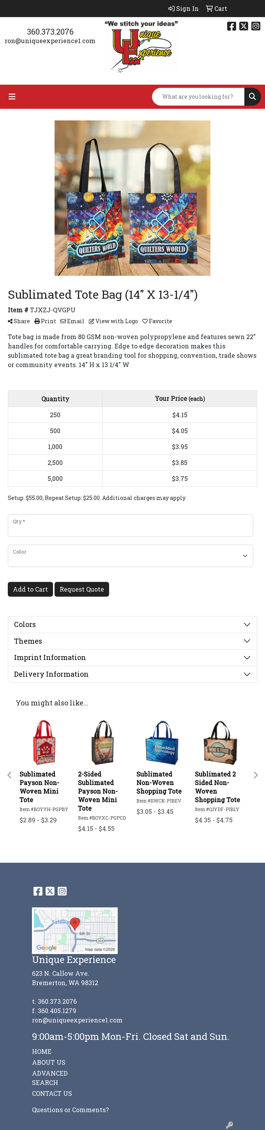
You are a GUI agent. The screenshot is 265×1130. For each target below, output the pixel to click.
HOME (41, 1051)
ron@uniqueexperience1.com (50, 41)
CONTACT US (52, 1093)
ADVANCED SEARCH (50, 1077)
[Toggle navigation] (12, 96)
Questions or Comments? (70, 1110)
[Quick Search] (198, 97)
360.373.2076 (50, 31)
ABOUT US (48, 1062)
